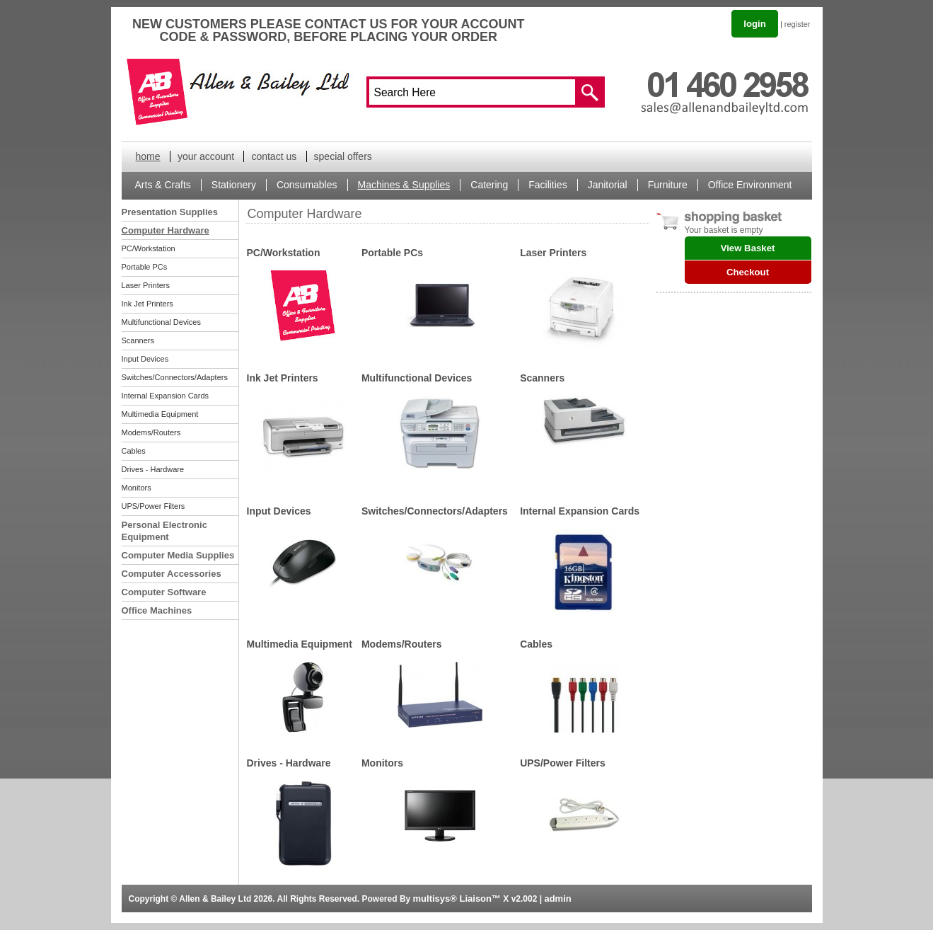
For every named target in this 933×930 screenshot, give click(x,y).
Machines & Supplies (404, 184)
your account (206, 156)
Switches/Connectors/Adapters (175, 377)
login (754, 23)
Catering (489, 184)
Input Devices (145, 359)
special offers (343, 156)
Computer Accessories (171, 573)
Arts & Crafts (163, 184)
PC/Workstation (148, 248)
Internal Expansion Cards (165, 395)
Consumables (307, 184)
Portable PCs (145, 267)
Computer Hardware (165, 230)
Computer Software (164, 592)
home (148, 156)
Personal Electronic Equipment (164, 530)
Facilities (547, 184)
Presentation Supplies (170, 212)
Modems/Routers (151, 432)
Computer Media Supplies (178, 555)
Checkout (747, 272)
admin (557, 898)
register (797, 24)
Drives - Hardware (153, 469)
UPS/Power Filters (153, 506)
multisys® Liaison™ (457, 898)
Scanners (138, 340)
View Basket (748, 248)
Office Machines (157, 610)
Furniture (668, 184)
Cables (134, 451)
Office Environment (750, 184)
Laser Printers (146, 285)
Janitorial (607, 184)
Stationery (233, 184)
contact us (273, 156)
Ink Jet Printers (147, 303)
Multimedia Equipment (160, 414)
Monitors (136, 487)
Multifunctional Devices (162, 322)
